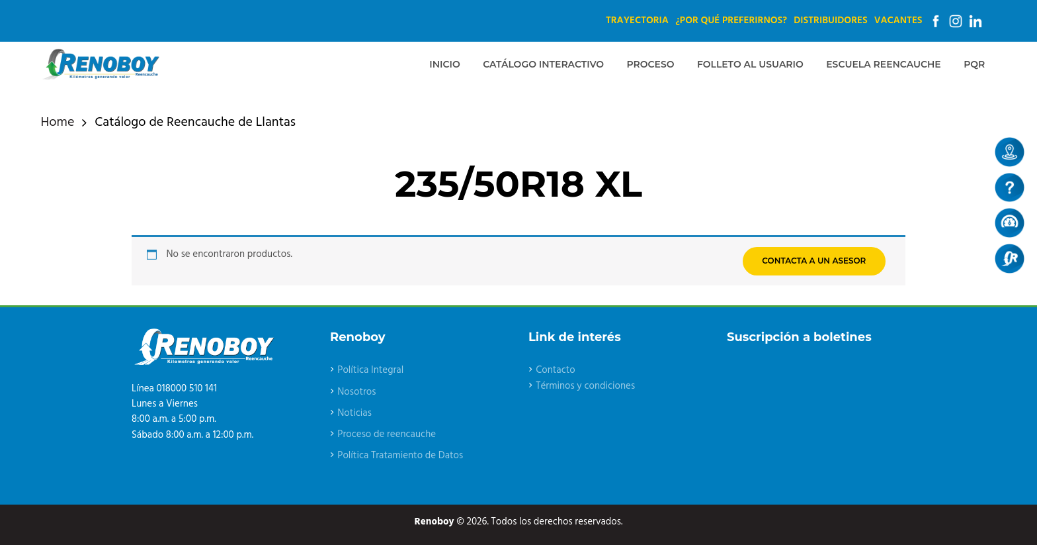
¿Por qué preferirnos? (731, 20)
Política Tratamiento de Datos (400, 456)
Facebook (935, 21)
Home (58, 122)
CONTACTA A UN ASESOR (814, 261)
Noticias (354, 413)
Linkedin (975, 21)
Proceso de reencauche (386, 434)
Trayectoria (637, 20)
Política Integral (370, 370)
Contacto (555, 370)
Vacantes (898, 20)
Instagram (955, 21)
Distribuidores (830, 20)
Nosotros (356, 392)
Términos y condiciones (585, 386)
